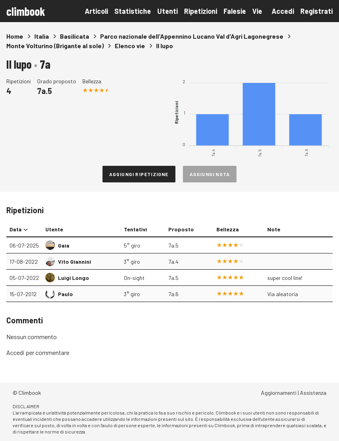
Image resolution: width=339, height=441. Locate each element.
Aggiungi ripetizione (139, 174)
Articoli (96, 11)
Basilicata (74, 36)
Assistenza (313, 392)
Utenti (167, 11)
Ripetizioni (200, 11)
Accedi (283, 11)
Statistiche (132, 11)
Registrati (316, 11)
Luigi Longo (73, 277)
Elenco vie (130, 45)
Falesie (235, 11)
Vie (257, 11)
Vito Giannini (74, 261)
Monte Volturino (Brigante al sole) (55, 45)
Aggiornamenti (278, 392)
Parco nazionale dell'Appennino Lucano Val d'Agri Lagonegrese (191, 36)
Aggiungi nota (210, 174)
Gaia (63, 245)
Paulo (65, 294)
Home (14, 36)
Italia (41, 36)
